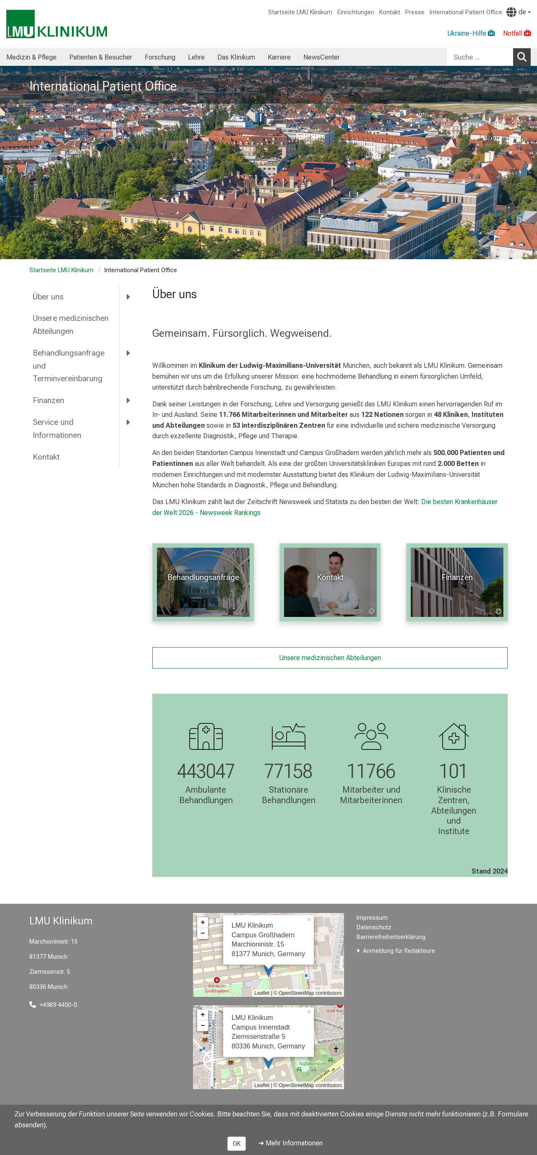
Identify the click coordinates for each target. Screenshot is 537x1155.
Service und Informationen (57, 428)
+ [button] (203, 923)
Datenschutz (374, 927)
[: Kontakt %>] (330, 582)
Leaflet (261, 993)
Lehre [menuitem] (196, 57)
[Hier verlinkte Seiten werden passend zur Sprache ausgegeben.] (518, 12)
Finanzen (48, 400)
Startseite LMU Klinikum (300, 12)
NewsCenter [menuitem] (321, 57)
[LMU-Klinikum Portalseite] (56, 24)
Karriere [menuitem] (279, 57)
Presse (415, 12)
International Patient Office (466, 12)
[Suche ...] (480, 57)
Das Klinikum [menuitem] (236, 57)
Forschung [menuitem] (160, 57)
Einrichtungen (355, 12)
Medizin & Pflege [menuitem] (31, 57)
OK (236, 1143)
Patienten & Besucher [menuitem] (100, 57)
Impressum (372, 917)
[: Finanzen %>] (457, 582)
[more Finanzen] (129, 400)
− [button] (203, 934)
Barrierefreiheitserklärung (391, 937)
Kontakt (389, 12)
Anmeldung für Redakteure (399, 951)
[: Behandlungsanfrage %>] (203, 582)
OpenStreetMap (296, 993)
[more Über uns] (129, 296)
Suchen (524, 56)
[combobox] (489, 57)
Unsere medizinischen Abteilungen (71, 324)
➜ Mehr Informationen (290, 1143)
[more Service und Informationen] (129, 422)
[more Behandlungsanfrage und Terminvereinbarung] (129, 353)
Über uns (48, 297)
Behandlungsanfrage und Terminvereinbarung (68, 365)
